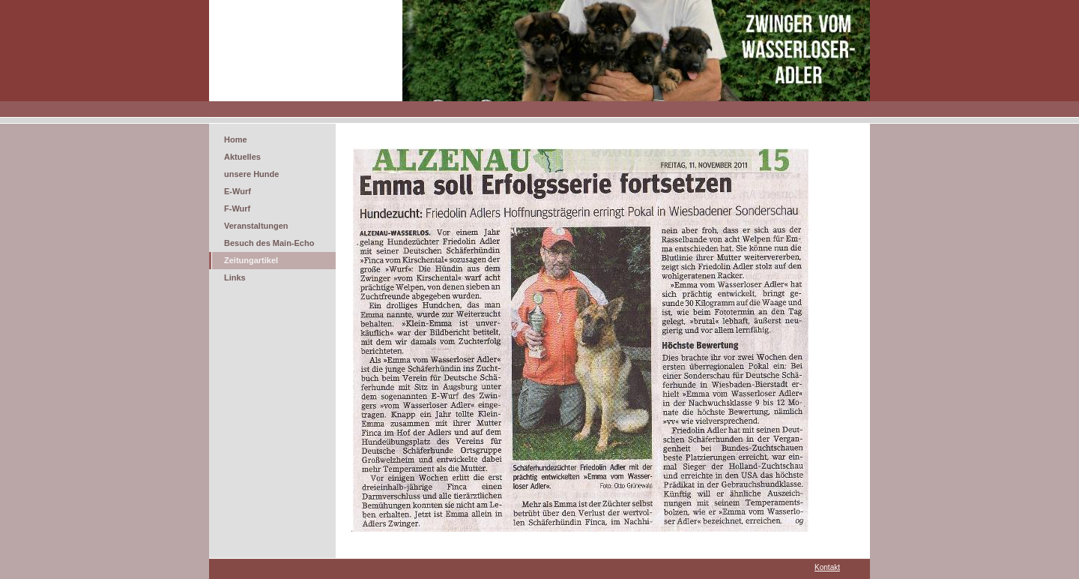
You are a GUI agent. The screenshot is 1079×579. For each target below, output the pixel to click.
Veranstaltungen (256, 225)
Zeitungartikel (251, 260)
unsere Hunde (251, 174)
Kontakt (827, 567)
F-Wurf (237, 208)
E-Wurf (237, 191)
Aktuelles (242, 156)
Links (235, 277)
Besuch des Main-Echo (269, 243)
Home (235, 139)
